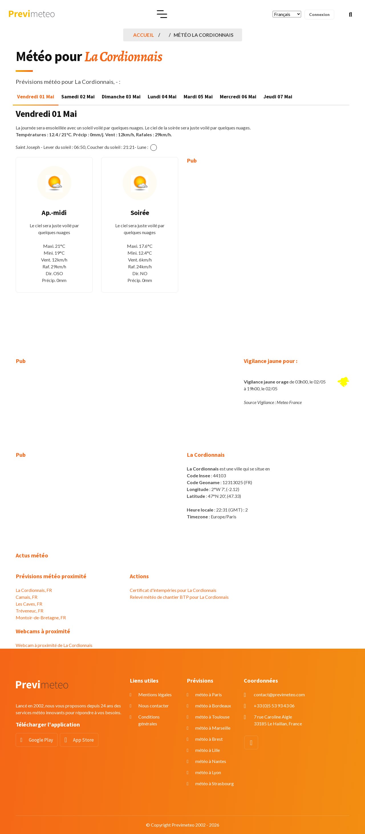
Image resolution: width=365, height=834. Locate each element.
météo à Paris (208, 694)
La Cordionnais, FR (34, 590)
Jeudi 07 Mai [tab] (277, 96)
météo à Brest (209, 739)
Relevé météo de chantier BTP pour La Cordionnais (179, 597)
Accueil (143, 35)
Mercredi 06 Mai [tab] (238, 96)
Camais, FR (26, 597)
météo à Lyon (208, 772)
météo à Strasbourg (214, 783)
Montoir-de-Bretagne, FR (41, 617)
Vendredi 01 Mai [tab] (35, 96)
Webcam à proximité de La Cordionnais (54, 645)
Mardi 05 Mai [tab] (198, 96)
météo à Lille (207, 750)
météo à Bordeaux (213, 705)
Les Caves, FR (29, 603)
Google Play (41, 740)
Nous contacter (153, 705)
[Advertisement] (225, 256)
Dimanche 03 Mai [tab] (121, 96)
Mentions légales (155, 694)
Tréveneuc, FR (29, 610)
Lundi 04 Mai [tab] (162, 96)
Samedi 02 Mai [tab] (78, 96)
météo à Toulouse (212, 716)
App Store (83, 740)
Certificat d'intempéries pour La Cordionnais (173, 590)
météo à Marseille (212, 727)
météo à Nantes (210, 761)
